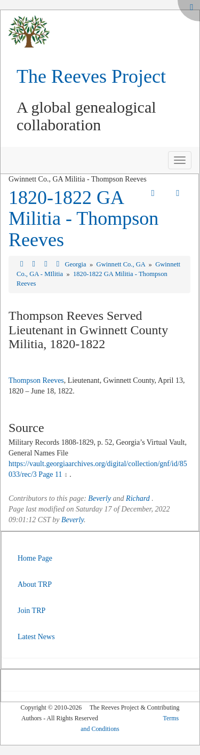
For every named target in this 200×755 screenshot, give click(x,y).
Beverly (99, 498)
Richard (138, 498)
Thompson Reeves (36, 380)
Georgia (76, 264)
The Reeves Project (91, 76)
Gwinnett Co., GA (122, 264)
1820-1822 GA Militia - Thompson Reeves (83, 218)
